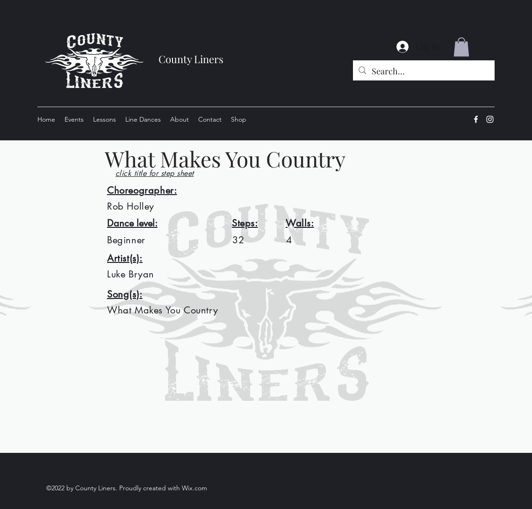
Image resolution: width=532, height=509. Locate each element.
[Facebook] (476, 119)
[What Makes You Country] (287, 158)
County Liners (190, 59)
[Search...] (423, 71)
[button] (461, 47)
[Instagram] (490, 119)
